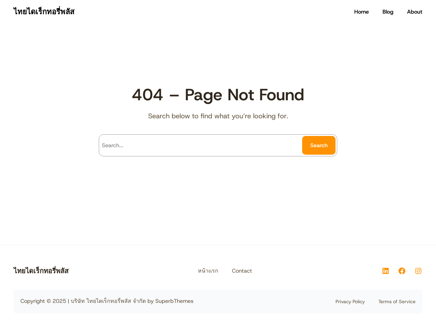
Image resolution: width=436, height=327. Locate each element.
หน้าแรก (208, 270)
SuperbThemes (174, 301)
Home (361, 11)
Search (319, 145)
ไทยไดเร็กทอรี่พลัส (44, 12)
